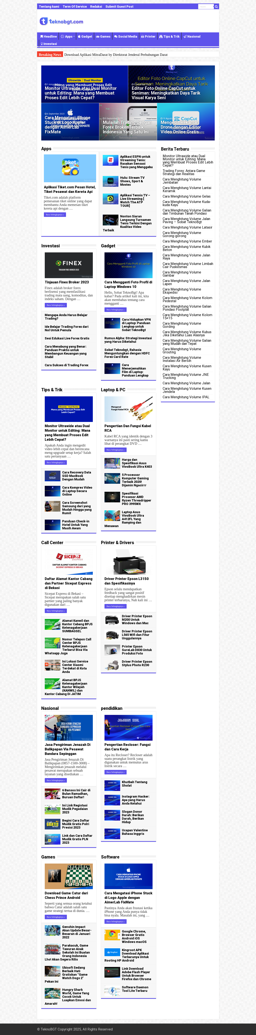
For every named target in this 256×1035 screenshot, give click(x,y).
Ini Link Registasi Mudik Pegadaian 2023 (75, 808)
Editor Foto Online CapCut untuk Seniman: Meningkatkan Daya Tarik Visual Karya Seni (166, 93)
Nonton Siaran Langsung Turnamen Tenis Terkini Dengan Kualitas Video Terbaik (127, 223)
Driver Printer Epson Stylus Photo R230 (137, 663)
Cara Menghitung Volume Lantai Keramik (187, 189)
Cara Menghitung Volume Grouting (182, 350)
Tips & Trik (169, 36)
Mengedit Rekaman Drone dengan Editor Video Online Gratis (181, 127)
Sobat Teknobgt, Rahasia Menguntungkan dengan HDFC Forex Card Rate (127, 353)
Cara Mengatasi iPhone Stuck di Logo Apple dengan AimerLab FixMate (67, 124)
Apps (66, 36)
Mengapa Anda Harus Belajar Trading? (66, 316)
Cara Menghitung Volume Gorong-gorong (182, 234)
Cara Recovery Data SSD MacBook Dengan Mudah (76, 476)
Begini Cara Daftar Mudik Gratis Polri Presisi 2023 (75, 824)
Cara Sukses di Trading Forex (66, 365)
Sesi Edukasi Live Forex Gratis (67, 338)
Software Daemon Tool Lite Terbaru (135, 989)
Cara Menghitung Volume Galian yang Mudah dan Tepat (187, 342)
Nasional (191, 36)
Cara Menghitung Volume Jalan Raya (186, 256)
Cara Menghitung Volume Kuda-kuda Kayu (187, 203)
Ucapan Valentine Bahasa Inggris (135, 832)
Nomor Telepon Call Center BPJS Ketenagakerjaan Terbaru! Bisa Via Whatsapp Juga (68, 646)
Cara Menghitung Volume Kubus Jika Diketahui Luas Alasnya (187, 333)
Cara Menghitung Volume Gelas (187, 196)
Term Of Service (75, 6)
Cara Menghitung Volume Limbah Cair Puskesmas (188, 265)
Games (103, 36)
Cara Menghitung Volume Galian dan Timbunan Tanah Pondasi (187, 211)
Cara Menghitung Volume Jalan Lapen (186, 282)
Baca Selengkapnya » (55, 214)
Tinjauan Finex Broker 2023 (67, 282)
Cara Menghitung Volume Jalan (186, 383)
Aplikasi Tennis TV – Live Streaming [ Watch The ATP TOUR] (135, 200)
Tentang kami (49, 6)
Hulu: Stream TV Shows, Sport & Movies (132, 181)
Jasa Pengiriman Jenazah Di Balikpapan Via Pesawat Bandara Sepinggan (67, 749)
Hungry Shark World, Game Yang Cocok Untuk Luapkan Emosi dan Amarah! (68, 996)
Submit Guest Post (119, 6)
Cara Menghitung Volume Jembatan (182, 181)
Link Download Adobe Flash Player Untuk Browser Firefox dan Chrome (136, 974)
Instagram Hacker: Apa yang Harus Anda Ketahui (135, 800)
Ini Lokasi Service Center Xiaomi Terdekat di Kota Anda (75, 667)
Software (110, 857)
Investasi (49, 44)
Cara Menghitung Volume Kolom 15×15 (187, 316)
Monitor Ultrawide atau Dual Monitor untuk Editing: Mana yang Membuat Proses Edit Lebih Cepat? (81, 93)
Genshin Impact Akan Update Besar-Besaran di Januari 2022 (76, 932)
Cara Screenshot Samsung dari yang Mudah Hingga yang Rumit (77, 508)
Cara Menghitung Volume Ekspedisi (182, 291)
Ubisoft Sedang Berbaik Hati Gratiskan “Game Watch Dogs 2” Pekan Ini (66, 974)
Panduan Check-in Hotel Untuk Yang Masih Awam (75, 524)
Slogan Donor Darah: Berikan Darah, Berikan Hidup (133, 817)
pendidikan (111, 708)
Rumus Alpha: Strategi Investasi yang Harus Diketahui (128, 339)
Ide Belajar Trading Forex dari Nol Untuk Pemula (66, 328)
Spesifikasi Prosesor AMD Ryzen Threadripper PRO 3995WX (136, 499)
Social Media (125, 36)
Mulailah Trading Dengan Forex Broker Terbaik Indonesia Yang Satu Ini (127, 127)
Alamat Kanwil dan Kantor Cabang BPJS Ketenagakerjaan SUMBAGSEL (77, 626)
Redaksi (96, 6)
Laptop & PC (113, 389)
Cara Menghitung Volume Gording (182, 325)
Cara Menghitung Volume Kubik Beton (187, 248)
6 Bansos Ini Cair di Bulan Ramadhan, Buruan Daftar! (76, 793)
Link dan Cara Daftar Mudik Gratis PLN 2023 (77, 839)
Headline (49, 36)
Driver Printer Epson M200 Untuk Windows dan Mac (137, 619)
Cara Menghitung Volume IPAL (186, 397)
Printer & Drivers (117, 542)
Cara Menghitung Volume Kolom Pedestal (187, 299)
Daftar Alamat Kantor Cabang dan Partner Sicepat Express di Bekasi (68, 583)
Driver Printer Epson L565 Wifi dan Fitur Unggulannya (137, 634)
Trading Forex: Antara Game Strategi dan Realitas (184, 172)
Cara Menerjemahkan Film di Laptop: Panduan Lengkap (135, 370)
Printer (148, 36)
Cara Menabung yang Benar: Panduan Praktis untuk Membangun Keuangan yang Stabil (66, 352)
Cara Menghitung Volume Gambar (182, 273)
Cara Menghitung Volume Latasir (187, 227)
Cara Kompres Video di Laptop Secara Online (77, 491)
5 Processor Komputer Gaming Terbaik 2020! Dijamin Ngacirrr (135, 480)
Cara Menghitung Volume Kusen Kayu (187, 367)
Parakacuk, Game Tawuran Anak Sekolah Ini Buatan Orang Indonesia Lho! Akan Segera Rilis (67, 952)
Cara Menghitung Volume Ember (187, 241)
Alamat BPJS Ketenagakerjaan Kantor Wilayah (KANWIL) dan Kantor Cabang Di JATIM (66, 687)
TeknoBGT (49, 1029)
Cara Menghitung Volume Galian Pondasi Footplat (187, 308)
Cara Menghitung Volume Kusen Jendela (187, 390)
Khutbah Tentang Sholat (134, 783)
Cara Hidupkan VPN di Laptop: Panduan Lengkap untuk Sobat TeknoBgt (136, 325)
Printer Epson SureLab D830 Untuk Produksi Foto (137, 650)
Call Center (52, 542)
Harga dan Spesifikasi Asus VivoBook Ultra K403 (137, 463)
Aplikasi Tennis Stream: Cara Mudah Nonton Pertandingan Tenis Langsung (117, 55)
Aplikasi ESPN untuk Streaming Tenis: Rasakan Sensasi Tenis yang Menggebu (136, 162)
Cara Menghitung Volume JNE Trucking (186, 376)
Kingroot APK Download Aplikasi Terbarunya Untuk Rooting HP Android (126, 955)
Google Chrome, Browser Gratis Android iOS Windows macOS (134, 937)
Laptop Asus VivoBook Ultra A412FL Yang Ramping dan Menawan (124, 519)
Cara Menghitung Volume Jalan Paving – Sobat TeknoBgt (186, 220)
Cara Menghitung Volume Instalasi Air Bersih (182, 359)
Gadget (85, 36)
